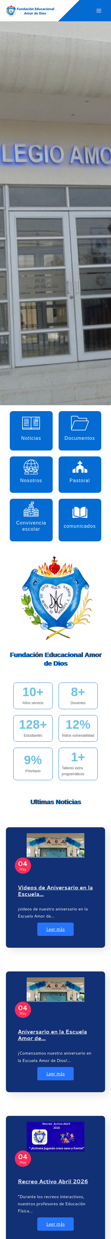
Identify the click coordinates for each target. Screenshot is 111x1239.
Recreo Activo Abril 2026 (53, 1181)
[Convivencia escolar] (31, 509)
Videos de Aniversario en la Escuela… (55, 891)
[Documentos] (80, 423)
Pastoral (80, 480)
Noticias (31, 438)
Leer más (55, 929)
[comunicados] (80, 512)
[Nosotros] (31, 466)
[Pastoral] (80, 466)
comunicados (80, 526)
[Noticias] (31, 423)
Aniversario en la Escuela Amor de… (52, 1035)
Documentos (80, 438)
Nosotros (31, 480)
